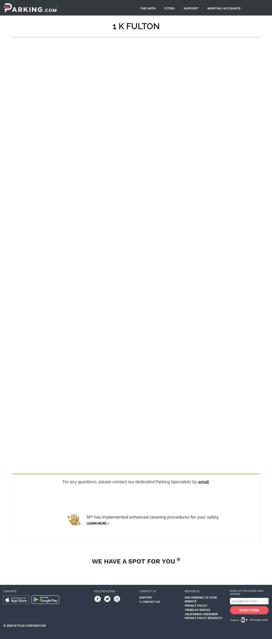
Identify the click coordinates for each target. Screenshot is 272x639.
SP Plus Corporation (29, 626)
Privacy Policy (196, 606)
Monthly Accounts (224, 8)
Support (191, 8)
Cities (169, 8)
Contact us (147, 591)
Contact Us (151, 602)
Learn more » (98, 523)
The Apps (147, 8)
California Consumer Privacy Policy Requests (203, 616)
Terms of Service (197, 610)
